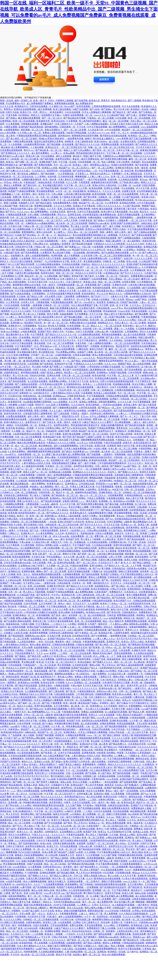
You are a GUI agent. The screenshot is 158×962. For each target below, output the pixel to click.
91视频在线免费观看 (76, 735)
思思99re (40, 545)
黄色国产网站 (89, 717)
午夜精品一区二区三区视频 (100, 118)
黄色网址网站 (28, 814)
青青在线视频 (56, 799)
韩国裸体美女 (121, 627)
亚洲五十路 (144, 524)
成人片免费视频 (72, 255)
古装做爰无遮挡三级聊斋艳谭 (37, 413)
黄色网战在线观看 (30, 372)
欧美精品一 (92, 481)
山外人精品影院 (75, 630)
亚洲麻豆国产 (47, 124)
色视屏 (45, 366)
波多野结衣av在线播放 (75, 410)
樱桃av (39, 571)
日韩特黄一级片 (44, 475)
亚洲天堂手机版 (113, 893)
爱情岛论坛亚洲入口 (100, 173)
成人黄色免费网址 (40, 153)
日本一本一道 (15, 592)
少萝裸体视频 (43, 302)
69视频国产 (84, 279)
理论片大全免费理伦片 (19, 834)
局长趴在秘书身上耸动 (21, 209)
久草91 (95, 905)
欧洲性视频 (57, 255)
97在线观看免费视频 (54, 884)
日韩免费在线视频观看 (11, 150)
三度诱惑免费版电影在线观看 (106, 106)
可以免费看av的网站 (66, 352)
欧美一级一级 (37, 516)
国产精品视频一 (49, 173)
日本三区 (78, 875)
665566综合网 (31, 928)
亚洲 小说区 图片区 (33, 893)
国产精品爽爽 (142, 314)
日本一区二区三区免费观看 (28, 437)
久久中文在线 (48, 910)
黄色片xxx (29, 150)
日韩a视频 (95, 451)
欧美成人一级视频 (9, 258)
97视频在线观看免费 (16, 214)
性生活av (42, 326)
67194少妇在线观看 (9, 349)
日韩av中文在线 (118, 589)
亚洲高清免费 (139, 934)
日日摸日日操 (15, 396)
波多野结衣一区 (21, 709)
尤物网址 (25, 349)
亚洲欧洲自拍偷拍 (34, 220)
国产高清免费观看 (30, 252)
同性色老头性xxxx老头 (147, 946)
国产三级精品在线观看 (145, 232)
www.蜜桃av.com (63, 249)
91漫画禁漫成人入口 (29, 188)
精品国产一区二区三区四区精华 (137, 130)
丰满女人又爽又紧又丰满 (82, 486)
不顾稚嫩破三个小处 (10, 194)
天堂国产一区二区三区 (42, 355)
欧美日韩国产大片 (123, 600)
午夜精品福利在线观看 (133, 943)
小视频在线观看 (62, 685)
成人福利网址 (134, 241)
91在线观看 (29, 858)
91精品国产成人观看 (50, 299)
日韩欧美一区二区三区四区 (56, 305)
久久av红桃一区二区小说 (73, 826)
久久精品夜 (22, 481)
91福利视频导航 (111, 217)
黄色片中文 (145, 741)
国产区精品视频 (44, 814)
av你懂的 (20, 539)
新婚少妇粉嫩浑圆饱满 (112, 425)
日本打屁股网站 (62, 226)
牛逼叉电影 (11, 115)
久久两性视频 (28, 545)
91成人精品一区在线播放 (18, 337)
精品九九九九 (116, 293)
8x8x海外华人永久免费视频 (41, 659)
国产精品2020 (7, 235)
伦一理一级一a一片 (47, 235)
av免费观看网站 (12, 130)
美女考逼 (90, 817)
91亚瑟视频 (33, 364)
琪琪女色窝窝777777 (90, 510)
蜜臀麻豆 (138, 829)
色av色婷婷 (133, 814)
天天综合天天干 (106, 562)
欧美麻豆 (100, 817)
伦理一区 (19, 223)
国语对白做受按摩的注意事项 (49, 141)
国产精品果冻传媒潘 (82, 244)
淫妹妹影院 (51, 431)
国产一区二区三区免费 (75, 130)
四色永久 (108, 627)
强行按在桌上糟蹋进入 (103, 138)
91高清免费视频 (99, 279)
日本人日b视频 (8, 574)
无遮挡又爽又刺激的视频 (27, 273)
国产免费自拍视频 (43, 165)
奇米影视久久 (129, 226)
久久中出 (131, 820)
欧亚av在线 (87, 750)
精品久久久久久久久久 (144, 156)
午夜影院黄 (125, 910)
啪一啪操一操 (113, 802)
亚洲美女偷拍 (45, 685)
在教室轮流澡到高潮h (119, 805)
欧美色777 (105, 603)
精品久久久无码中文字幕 (28, 168)
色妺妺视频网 (66, 314)
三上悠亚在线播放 (26, 641)
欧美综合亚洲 (73, 679)
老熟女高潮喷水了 (54, 130)
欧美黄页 (101, 302)
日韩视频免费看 (48, 214)
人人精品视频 (37, 147)
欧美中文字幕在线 (22, 820)
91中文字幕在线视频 (97, 127)
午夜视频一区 (39, 779)
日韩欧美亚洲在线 (76, 396)
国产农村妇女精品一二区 (85, 171)
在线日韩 (10, 168)
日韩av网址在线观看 (97, 530)
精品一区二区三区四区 (55, 864)
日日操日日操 (36, 793)
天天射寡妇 (130, 753)
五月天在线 (100, 521)
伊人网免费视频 (123, 422)
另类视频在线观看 (30, 124)
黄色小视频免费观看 (136, 595)
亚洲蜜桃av (102, 372)
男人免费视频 (84, 600)
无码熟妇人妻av (125, 679)
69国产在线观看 (35, 864)
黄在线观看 (40, 343)
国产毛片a (10, 211)
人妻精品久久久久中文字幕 (14, 536)
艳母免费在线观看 (45, 390)
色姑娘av (34, 486)
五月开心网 (6, 709)
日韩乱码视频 (149, 185)
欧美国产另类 (73, 539)
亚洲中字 (121, 539)
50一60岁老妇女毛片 (39, 393)
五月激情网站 (148, 214)
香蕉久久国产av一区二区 (20, 469)
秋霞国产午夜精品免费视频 (21, 191)
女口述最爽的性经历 (30, 548)
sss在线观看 (134, 127)
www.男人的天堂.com (43, 510)
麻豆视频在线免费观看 (29, 118)
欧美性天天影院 (115, 369)
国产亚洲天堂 (54, 229)
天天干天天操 (96, 314)
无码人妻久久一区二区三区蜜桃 (130, 323)
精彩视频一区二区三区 (32, 130)
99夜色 (67, 802)
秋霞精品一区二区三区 (125, 481)
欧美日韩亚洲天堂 (143, 443)
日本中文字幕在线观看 (88, 211)
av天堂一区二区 (64, 191)
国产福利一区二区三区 (144, 545)
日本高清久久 (136, 387)
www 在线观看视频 (113, 618)
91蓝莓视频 (98, 247)
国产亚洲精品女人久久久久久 (15, 153)
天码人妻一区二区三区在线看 (76, 375)
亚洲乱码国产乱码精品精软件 (125, 223)
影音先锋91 (129, 326)
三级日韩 (126, 799)
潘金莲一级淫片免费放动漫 (86, 159)
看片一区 (138, 694)
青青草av (8, 109)
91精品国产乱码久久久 (12, 270)
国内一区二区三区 (123, 662)
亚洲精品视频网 (48, 872)
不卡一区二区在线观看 (68, 200)
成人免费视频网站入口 (38, 712)
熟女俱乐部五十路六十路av (19, 788)
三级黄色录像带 (84, 287)
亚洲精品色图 (150, 247)
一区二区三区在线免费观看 (126, 343)
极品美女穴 (137, 890)
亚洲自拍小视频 (102, 793)
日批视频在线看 (123, 872)
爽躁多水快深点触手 (103, 653)
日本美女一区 (79, 583)
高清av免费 (47, 852)
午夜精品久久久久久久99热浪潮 (109, 244)
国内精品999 (64, 135)
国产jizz (109, 519)
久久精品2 (70, 589)
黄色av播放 (50, 457)
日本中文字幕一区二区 (127, 150)
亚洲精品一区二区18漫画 (12, 878)
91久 (18, 861)
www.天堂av (117, 308)
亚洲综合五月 (52, 147)
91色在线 (36, 723)
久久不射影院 (111, 706)
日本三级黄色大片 (64, 124)
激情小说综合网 (44, 232)
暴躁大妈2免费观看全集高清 (64, 308)
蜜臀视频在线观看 (126, 615)
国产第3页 (71, 691)
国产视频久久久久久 (128, 472)
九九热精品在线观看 (128, 179)
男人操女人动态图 (80, 226)
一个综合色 (60, 390)
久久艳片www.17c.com (99, 132)
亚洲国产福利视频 (45, 735)
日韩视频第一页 (141, 440)
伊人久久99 (102, 293)
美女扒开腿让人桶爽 (142, 384)
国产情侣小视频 (89, 560)
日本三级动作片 (74, 282)
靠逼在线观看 (41, 671)
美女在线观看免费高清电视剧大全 (89, 235)
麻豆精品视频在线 (19, 483)
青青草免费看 (139, 858)
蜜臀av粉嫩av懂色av (26, 618)
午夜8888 (5, 849)
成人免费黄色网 (105, 902)
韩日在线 (66, 498)
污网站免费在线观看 (23, 141)
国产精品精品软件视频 (74, 118)
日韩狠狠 (95, 346)
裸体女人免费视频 (13, 185)
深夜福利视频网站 (107, 402)
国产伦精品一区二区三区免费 (14, 638)
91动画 (18, 235)
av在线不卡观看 (26, 404)
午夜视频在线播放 (115, 498)
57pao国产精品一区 (131, 466)
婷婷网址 (141, 615)
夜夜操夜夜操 (57, 577)
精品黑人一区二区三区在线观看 (80, 372)
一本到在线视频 (110, 782)
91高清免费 (125, 650)
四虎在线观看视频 (123, 653)
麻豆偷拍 (5, 147)
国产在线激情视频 (128, 782)
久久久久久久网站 (63, 206)
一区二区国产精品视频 (114, 317)
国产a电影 (132, 112)
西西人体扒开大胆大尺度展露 (46, 258)
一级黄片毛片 (140, 688)
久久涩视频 (90, 852)
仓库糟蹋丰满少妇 (118, 542)
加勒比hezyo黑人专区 (107, 691)
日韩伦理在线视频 (101, 729)
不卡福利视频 (32, 872)
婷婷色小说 (129, 618)
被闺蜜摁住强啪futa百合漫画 (27, 285)
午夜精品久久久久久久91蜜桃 (88, 364)
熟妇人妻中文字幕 (135, 498)
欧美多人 (87, 384)
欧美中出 (94, 381)
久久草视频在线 (66, 173)
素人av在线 (152, 858)
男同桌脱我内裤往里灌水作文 (91, 153)
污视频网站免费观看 (14, 504)
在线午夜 (148, 829)
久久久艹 (38, 884)
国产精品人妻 (150, 691)
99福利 (135, 773)
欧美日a (125, 641)
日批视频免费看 (116, 495)
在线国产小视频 (85, 352)
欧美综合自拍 (58, 121)
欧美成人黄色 (130, 404)
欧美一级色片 (64, 422)
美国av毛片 (44, 785)
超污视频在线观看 (13, 340)
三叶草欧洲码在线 (85, 694)
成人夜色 (10, 135)
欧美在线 (66, 636)
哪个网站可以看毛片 (93, 893)
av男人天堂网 (71, 220)
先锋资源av (14, 729)
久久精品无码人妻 (40, 542)
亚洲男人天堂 (25, 767)
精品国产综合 (39, 279)
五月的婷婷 (6, 287)
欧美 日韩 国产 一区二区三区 (84, 267)
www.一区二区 (94, 735)
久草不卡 (73, 829)
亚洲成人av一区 (42, 460)
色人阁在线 (139, 662)
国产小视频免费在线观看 (65, 407)
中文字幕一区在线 (67, 162)
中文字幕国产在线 (81, 545)
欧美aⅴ (59, 910)
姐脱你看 (4, 217)
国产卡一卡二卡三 (129, 416)
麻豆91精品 (137, 852)
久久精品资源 (30, 717)
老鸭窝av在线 (52, 545)
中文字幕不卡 (39, 229)
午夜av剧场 (24, 542)
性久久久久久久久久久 (52, 796)
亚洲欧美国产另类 (48, 162)
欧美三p (148, 852)
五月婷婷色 (31, 320)
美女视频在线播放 (92, 261)
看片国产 (66, 369)
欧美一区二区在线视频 (139, 118)
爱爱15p (21, 501)
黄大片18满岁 (76, 527)
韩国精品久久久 (106, 323)
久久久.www (23, 211)
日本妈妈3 (63, 399)
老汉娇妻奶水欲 (47, 352)
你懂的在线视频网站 (92, 627)
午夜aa (25, 764)
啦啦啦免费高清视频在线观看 (43, 481)
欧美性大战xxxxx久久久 (54, 630)
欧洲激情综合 (108, 346)
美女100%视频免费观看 (113, 954)
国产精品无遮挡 (44, 203)
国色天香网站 (79, 498)
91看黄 (147, 586)
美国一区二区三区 (65, 273)
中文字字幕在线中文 (87, 340)
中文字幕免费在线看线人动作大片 (21, 378)
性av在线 (134, 211)
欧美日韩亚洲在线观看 (105, 238)
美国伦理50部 (149, 241)
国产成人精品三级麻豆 (30, 560)
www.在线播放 (60, 402)
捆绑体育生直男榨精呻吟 (111, 361)
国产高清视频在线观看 (89, 808)
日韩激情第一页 (81, 896)
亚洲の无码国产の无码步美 (71, 521)
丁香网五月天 (105, 677)
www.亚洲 (50, 404)
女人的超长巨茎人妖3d (101, 767)
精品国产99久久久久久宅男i (74, 188)
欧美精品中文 (22, 106)
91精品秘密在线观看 (102, 600)
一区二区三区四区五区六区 (73, 147)
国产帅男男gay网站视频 (34, 738)
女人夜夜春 (111, 551)
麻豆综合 (4, 934)
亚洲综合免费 (54, 375)
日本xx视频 (57, 194)
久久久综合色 (35, 267)
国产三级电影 (104, 285)
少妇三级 (86, 247)
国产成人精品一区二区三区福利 (22, 138)
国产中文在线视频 (53, 823)
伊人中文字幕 (143, 188)
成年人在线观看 (64, 156)
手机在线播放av (54, 557)
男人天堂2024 (109, 665)
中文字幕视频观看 (96, 396)
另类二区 (51, 562)
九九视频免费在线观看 (122, 200)
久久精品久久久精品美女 (28, 630)
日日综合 (104, 867)
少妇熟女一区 (99, 758)
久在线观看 (96, 226)
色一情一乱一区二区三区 (144, 255)
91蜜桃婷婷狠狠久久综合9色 (138, 293)
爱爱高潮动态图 (25, 829)
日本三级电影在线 (84, 141)
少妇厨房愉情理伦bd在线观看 (27, 434)
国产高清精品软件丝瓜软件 (113, 887)
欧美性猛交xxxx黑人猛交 (12, 156)
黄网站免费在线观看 (29, 299)
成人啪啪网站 (47, 486)
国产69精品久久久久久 (146, 144)
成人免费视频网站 (118, 127)
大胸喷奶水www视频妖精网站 (117, 156)
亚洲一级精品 (7, 425)
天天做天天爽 (54, 636)
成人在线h (114, 141)
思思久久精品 (119, 229)
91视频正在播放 (31, 340)
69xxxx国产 (70, 106)
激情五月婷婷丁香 (98, 349)
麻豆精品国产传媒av (88, 703)
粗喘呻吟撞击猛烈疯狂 (86, 492)
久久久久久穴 (34, 744)
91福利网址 (91, 489)
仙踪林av (77, 954)
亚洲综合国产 (77, 785)
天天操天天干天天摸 (78, 381)
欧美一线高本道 (135, 823)
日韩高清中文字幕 (24, 247)
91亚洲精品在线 (111, 273)
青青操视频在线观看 (133, 788)
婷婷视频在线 (25, 925)
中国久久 (66, 837)
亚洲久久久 (52, 913)
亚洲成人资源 (11, 299)
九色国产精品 (150, 273)
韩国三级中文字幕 (92, 156)
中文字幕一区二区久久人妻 (77, 185)
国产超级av (107, 109)
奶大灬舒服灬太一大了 (104, 656)
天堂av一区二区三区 (34, 715)
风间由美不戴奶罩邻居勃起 (75, 320)
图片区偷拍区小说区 (34, 524)
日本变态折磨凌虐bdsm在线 (39, 539)
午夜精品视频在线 (134, 495)
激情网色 (5, 311)
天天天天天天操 (112, 524)
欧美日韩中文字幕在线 (32, 457)
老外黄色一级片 (30, 194)
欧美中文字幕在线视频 (129, 949)
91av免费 (4, 793)
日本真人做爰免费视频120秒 (94, 258)
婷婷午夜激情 (25, 358)
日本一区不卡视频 (52, 434)
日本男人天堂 (28, 302)
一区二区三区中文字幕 (140, 220)
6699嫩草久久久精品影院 (100, 410)
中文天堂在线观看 (41, 311)
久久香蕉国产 (116, 258)
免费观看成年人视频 (141, 808)
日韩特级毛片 (52, 832)
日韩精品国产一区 (121, 908)
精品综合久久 (65, 235)
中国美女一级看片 (80, 413)
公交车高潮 (149, 153)
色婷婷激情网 (31, 951)
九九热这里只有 (96, 130)
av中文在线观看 (113, 130)
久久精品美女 (109, 539)
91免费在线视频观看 (125, 390)
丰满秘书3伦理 (48, 200)
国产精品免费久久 (118, 744)
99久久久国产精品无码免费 (21, 264)
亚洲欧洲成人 (70, 732)
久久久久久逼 (7, 106)
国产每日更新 (90, 197)
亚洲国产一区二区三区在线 (100, 843)
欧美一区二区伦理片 (43, 741)
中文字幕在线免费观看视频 (141, 229)
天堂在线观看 (54, 369)
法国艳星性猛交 (12, 372)
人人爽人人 (56, 153)
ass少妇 (40, 241)
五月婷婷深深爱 (66, 176)
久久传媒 (114, 834)
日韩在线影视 (103, 308)
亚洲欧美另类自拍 (124, 168)
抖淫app (8, 182)
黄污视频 (106, 568)
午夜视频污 (117, 173)
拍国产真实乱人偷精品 (51, 372)
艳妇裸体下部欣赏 (33, 323)
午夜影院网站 (145, 448)
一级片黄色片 (102, 387)
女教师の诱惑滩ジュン (70, 358)
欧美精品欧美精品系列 (89, 580)
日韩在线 (77, 641)
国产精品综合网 (74, 893)
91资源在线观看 (138, 717)
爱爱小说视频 (11, 203)
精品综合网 (16, 314)
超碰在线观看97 (70, 258)
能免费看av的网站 (58, 381)
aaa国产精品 (140, 299)
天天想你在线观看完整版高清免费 (64, 293)
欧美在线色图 (99, 375)
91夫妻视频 (72, 121)
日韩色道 (111, 615)
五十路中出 (133, 951)
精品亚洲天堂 (123, 346)
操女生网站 (62, 890)
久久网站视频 (51, 276)
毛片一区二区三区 (63, 165)
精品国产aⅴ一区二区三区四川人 (75, 168)
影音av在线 (132, 261)
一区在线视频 (79, 252)
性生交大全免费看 (95, 791)
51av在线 (45, 504)
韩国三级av (104, 946)
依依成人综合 (148, 197)
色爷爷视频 (59, 182)
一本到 (62, 241)
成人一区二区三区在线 (26, 445)
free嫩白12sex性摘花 (107, 671)
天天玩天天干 (80, 603)
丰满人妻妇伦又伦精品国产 (71, 179)
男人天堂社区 (13, 814)
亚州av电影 (142, 834)
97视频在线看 (75, 656)
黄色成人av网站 (65, 677)
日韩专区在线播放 (39, 106)
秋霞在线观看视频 (21, 557)
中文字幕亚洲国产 (24, 346)
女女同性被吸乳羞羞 (147, 191)
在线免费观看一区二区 (81, 115)
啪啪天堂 (119, 621)
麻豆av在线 (25, 779)
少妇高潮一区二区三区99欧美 (24, 159)
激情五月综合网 (61, 814)
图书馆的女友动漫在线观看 (113, 135)
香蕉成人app (139, 937)
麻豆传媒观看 (106, 209)
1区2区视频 (123, 121)
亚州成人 (33, 764)
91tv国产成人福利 (31, 910)
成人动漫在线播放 (17, 282)
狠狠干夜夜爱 (54, 767)
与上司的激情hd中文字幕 (57, 261)
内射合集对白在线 (31, 200)
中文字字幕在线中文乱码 (75, 647)
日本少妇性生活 (108, 679)
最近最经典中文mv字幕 (17, 334)
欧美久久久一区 (31, 197)
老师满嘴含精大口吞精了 (135, 530)
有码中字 (40, 404)
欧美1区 (40, 662)
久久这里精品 (116, 340)
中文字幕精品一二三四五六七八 (51, 624)
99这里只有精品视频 (76, 132)
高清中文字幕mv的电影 (121, 434)
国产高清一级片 (59, 615)
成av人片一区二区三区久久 (52, 387)
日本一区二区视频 (49, 197)
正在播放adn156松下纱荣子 (31, 565)
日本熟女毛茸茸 (58, 211)
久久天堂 (51, 209)
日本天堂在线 (86, 445)
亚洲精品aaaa (59, 396)
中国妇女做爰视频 (79, 565)
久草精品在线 (97, 519)
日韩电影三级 (44, 697)
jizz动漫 (137, 185)
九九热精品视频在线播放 (48, 264)
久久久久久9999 (149, 872)
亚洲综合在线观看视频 (25, 109)
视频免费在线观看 (61, 270)
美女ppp (144, 179)
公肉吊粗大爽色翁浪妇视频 (77, 194)
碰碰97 (88, 138)
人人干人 (150, 539)
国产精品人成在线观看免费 (114, 510)
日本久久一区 (134, 469)
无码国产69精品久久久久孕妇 (40, 598)
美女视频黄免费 (107, 516)
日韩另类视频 (96, 443)
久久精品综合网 (13, 580)
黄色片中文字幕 (64, 954)
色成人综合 (21, 267)
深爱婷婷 (23, 393)
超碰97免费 (64, 431)
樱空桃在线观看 (58, 908)
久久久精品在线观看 (25, 840)
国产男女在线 (12, 805)
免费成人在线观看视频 (127, 290)
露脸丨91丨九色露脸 (124, 328)
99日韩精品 (24, 115)
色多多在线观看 (75, 311)
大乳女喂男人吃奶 (53, 296)
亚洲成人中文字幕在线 (84, 206)
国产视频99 (65, 276)
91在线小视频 (100, 448)
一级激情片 (107, 454)
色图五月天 (56, 542)
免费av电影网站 (78, 858)
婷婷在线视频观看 (142, 551)
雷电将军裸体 (84, 659)
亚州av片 (126, 700)
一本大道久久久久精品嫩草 (97, 709)
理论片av (62, 214)
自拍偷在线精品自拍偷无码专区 (16, 244)
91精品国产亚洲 (12, 252)
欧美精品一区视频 (25, 428)
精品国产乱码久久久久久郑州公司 (89, 249)
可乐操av (70, 331)
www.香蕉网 (122, 138)
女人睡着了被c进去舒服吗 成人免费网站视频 (64, 454)
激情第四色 (95, 872)
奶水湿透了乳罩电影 (69, 440)
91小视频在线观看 (31, 568)
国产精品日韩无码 (59, 527)
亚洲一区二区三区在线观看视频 (126, 176)
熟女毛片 (144, 211)
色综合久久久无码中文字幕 (88, 273)
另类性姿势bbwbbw (9, 548)
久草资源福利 (144, 753)
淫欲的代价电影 (38, 375)
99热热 (94, 209)
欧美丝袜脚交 (57, 112)
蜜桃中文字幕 (69, 554)
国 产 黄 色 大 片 (123, 562)
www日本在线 (111, 910)
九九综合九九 (39, 171)
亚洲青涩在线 (74, 214)
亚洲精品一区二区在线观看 (87, 682)
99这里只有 (117, 489)
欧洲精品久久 (94, 191)
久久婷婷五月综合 (9, 694)
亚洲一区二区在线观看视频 (88, 621)
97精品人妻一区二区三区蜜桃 (37, 226)
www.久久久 (100, 115)
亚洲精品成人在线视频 (60, 472)
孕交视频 (101, 527)
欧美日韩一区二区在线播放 (103, 320)
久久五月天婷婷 (85, 934)
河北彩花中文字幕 (36, 916)
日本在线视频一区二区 (134, 407)
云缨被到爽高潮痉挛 (32, 179)
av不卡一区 (135, 252)
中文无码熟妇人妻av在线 (116, 270)
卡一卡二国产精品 (71, 361)
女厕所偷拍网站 (34, 922)
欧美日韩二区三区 (67, 600)
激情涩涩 (102, 624)
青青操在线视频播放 (112, 334)
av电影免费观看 (29, 331)
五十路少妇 (147, 366)
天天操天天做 (38, 557)
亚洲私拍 (10, 407)
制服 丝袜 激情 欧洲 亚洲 (129, 656)
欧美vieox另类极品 (10, 331)
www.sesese (140, 410)
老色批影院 (122, 478)
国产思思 (66, 437)
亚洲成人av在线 (50, 168)
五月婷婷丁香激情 (110, 741)
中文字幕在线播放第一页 (111, 171)
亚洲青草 (66, 244)
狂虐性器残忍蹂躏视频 (56, 709)
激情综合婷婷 (8, 861)
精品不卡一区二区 (35, 431)
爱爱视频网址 (127, 217)
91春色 (41, 717)
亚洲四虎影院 (134, 589)
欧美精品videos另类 (96, 612)
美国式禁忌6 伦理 (71, 416)
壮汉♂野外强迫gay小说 (45, 346)
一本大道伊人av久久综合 (46, 358)
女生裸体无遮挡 (128, 141)
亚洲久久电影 (131, 560)
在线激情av (55, 244)
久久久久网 (71, 182)
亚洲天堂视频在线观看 (128, 214)
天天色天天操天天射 (146, 147)
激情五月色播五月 (57, 881)
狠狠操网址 (73, 758)
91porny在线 (124, 311)
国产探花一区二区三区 (103, 150)
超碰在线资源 (45, 182)
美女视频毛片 (111, 750)
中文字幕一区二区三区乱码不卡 (61, 662)
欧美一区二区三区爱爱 (78, 390)
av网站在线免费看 (115, 837)
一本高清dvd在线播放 (111, 404)
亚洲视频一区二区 (101, 890)
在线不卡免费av (90, 516)
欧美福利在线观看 (102, 287)
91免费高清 (45, 252)
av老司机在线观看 (43, 407)
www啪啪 (69, 238)
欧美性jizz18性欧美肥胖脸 (98, 229)
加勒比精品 (146, 223)
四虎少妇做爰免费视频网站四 (102, 949)
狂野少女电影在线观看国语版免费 (117, 381)
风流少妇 (149, 463)
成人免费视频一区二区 (93, 814)
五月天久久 (116, 583)
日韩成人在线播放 (100, 299)
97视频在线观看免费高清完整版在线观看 (36, 135)
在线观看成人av (136, 349)
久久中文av (135, 305)
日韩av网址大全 (41, 244)
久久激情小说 (56, 106)
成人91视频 (37, 328)
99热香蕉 (98, 750)
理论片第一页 (59, 878)
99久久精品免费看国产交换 (84, 305)
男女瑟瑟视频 (64, 665)
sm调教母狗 (151, 788)
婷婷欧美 (69, 141)
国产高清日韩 (114, 612)
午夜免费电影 (126, 750)
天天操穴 (8, 738)
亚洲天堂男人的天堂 (137, 685)
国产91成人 (132, 115)
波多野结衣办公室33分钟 (121, 846)
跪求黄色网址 (106, 481)
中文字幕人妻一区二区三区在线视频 (124, 153)
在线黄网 (81, 843)
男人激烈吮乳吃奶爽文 (90, 121)
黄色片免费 (53, 314)
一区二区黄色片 (16, 320)
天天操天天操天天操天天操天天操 (127, 124)
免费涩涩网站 (71, 744)
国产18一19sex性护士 (85, 302)
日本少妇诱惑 (123, 162)
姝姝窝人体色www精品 (114, 469)
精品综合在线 (143, 390)
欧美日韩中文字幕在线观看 (114, 211)
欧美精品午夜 (69, 595)
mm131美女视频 (8, 132)
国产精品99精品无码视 (86, 548)
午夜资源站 (144, 209)
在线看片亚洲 (129, 191)
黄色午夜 (71, 211)
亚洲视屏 (111, 445)
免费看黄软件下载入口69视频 (101, 928)
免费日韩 (17, 197)
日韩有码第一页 (47, 492)
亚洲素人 (36, 679)
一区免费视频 (92, 887)
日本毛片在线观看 (53, 328)
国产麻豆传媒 (112, 504)
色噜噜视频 (6, 229)
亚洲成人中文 (45, 425)
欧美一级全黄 (142, 168)
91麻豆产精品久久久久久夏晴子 (98, 422)
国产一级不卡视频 (112, 226)
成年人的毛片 (149, 422)
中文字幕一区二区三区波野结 (49, 811)
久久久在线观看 (95, 788)
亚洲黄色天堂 (113, 641)
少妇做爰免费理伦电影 (34, 144)
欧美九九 (4, 209)
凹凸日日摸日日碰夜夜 (21, 261)
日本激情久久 (100, 846)
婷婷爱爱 (27, 460)
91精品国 (68, 366)
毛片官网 (104, 305)
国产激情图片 (90, 937)
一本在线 (51, 521)
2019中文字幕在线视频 (64, 905)
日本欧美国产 (101, 592)
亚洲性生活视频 (112, 188)
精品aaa (130, 299)
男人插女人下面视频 (116, 820)
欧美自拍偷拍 (85, 662)
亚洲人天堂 (76, 261)
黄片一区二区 (62, 486)
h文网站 (72, 624)
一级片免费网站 (38, 483)
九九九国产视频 (74, 805)
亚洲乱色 (30, 390)
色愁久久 (93, 715)
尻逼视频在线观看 (122, 384)
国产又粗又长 (49, 422)
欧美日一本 (23, 516)
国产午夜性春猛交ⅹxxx (42, 349)
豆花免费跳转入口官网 (12, 276)
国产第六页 (148, 437)
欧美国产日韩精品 (110, 574)
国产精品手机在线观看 (65, 580)
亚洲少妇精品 (96, 565)
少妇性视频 (9, 630)
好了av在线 (6, 776)
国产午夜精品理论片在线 (83, 671)
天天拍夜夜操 (151, 884)
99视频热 (102, 764)
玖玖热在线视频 (121, 811)
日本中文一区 (132, 533)
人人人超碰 (65, 481)
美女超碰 (95, 741)
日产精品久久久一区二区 (116, 565)
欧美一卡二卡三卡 (120, 132)
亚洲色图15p (53, 279)
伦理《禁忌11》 (41, 112)
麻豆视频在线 (45, 445)
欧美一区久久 (24, 574)
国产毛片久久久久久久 (131, 273)
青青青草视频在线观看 (33, 580)
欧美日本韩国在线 (100, 589)
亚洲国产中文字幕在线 (142, 805)
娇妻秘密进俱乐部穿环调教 (85, 135)
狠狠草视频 (79, 489)
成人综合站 (96, 940)
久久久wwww (19, 744)
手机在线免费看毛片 (25, 653)
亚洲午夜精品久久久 (14, 422)
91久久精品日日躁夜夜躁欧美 (133, 913)
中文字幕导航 (7, 685)
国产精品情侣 (104, 598)
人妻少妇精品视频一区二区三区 (16, 510)
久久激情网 (93, 603)
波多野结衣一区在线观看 (59, 171)
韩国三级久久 (123, 817)
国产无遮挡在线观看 (142, 235)
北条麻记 (8, 633)
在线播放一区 (37, 931)
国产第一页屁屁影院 (111, 580)
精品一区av (108, 621)
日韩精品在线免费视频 (63, 644)
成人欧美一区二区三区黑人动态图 (111, 352)
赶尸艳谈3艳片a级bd (129, 182)
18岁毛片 (10, 940)
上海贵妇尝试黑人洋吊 (127, 931)
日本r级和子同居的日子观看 (116, 682)
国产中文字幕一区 (41, 820)
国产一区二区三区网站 (102, 168)
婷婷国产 (39, 261)
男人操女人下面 (80, 697)
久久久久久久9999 (135, 244)
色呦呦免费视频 (103, 694)
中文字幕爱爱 (37, 334)
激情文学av (113, 697)
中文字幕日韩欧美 (121, 890)
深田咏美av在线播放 (137, 568)
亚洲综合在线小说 (108, 688)
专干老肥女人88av (32, 583)
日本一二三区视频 (34, 934)
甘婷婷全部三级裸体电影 (102, 413)
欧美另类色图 (27, 589)
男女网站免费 (42, 498)
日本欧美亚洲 (86, 220)
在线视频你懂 (51, 241)
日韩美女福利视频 (82, 355)
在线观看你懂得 (74, 943)
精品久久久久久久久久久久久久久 (109, 264)
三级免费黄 (69, 296)
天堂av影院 (141, 723)
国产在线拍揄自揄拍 (29, 843)
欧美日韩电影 (25, 317)
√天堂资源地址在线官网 (51, 384)
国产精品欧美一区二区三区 (48, 150)
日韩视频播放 (30, 326)
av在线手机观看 (14, 881)
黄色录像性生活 (148, 931)
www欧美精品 (20, 867)
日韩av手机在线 (117, 732)
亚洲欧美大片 (15, 326)
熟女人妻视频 (108, 162)
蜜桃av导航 (95, 665)
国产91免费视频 (99, 636)
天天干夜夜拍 (34, 609)
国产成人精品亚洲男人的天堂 (48, 317)
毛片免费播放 (81, 314)
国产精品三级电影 (142, 562)
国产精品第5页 (135, 887)
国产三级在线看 (62, 413)
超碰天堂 (76, 422)
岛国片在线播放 (41, 925)
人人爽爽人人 (121, 755)
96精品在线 (30, 732)
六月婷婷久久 (7, 492)
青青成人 (13, 843)
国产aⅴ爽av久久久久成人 (18, 171)
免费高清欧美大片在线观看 (83, 323)
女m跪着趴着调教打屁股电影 (37, 402)
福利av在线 (49, 890)
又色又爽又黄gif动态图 (138, 598)
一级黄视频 (36, 305)
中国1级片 (124, 276)
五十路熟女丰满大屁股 (71, 197)
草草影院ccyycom (104, 483)
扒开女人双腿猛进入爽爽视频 (96, 112)
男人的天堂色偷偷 (94, 785)
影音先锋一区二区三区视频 (26, 796)
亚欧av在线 (41, 758)
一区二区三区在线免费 (80, 653)
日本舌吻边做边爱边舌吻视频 (128, 355)
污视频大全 (96, 571)
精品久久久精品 (25, 706)
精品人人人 (96, 326)
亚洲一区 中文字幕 (119, 305)
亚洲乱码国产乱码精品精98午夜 (142, 264)
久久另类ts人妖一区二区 (29, 132)
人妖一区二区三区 (94, 270)
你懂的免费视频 (25, 410)
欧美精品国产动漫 (52, 437)
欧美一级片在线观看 (51, 361)
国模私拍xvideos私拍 (99, 223)
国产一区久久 (39, 913)
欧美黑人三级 (148, 527)
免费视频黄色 (83, 296)
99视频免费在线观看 (17, 899)
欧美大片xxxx (60, 507)
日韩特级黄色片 (130, 612)
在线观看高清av (102, 586)
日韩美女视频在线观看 (64, 843)
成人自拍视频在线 (116, 527)
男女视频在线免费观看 (76, 577)
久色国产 (78, 124)
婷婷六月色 (58, 331)
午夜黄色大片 (131, 922)
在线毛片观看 (133, 709)
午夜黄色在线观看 (135, 677)
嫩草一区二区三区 (138, 159)
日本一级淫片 (49, 285)
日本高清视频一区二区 (89, 162)
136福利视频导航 (63, 355)
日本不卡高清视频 (85, 331)
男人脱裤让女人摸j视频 (146, 846)
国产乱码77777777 (100, 296)
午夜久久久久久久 (41, 834)
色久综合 (97, 700)
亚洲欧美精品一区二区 (139, 431)
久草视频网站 (39, 293)
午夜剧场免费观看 (49, 530)
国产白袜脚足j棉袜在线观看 (115, 252)
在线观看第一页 (135, 674)
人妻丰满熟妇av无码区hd (16, 644)
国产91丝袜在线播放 (20, 293)
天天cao (85, 416)
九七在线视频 (15, 144)
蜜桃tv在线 (148, 372)
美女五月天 (12, 328)
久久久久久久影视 (111, 191)
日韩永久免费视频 (78, 217)
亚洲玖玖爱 (100, 445)
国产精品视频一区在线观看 (60, 144)
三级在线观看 (35, 419)
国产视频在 (20, 656)
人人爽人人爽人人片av (98, 176)
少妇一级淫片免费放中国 (72, 817)
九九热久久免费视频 (21, 849)
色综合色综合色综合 (107, 358)
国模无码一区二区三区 (113, 849)
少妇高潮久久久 (78, 530)
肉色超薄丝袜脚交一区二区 (19, 507)
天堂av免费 (27, 647)
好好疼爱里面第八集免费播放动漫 (99, 214)
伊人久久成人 (132, 361)
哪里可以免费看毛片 (147, 226)
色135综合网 (32, 527)
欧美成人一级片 (81, 165)
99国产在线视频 (80, 109)
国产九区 (34, 530)
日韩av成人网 (102, 331)
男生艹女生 (64, 560)
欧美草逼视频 (84, 106)
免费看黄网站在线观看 (142, 276)
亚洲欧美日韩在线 (146, 875)
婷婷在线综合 (30, 396)
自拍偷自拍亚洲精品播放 (136, 340)
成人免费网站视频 (22, 229)
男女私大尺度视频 (57, 326)
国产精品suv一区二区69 (109, 407)
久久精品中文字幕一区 (19, 489)
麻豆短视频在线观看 (10, 200)
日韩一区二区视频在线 (102, 390)
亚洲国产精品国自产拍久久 (61, 638)
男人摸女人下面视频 (40, 495)
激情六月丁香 (96, 913)
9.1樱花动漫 (82, 349)
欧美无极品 (12, 358)
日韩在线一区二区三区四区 (133, 399)
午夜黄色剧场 (98, 779)
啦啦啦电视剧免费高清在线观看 (95, 738)
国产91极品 (40, 209)
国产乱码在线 (119, 598)
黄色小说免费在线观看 (28, 791)
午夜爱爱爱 (84, 182)
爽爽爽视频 (80, 176)
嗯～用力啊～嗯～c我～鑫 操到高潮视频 (20, 361)
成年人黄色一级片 (124, 232)
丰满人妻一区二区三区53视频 (123, 448)
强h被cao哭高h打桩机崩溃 (51, 138)
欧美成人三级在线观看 (105, 393)
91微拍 (66, 115)
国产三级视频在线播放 (129, 238)
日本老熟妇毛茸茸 (81, 636)
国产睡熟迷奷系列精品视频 (141, 644)
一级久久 (136, 422)
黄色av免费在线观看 (102, 355)
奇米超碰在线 (110, 311)
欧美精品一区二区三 (138, 135)
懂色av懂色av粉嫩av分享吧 (98, 908)
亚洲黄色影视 (125, 551)
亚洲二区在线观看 (66, 209)
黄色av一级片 (65, 603)
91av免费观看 (133, 317)
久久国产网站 (13, 937)
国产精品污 (119, 767)
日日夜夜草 (5, 884)
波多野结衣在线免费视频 (143, 346)
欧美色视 (12, 513)
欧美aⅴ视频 (69, 153)
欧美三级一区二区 (38, 899)
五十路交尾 (108, 437)
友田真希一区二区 (149, 571)
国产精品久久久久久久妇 (87, 144)
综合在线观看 (110, 571)
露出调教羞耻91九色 (143, 521)
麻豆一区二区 (109, 121)
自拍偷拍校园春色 (63, 741)
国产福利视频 (47, 159)
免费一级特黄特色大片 (98, 583)
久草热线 (146, 949)
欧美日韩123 (41, 773)
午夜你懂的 (96, 507)
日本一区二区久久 (19, 793)
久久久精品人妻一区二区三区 (52, 217)
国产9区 (46, 703)
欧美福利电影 (26, 943)
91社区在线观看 (73, 112)
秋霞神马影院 (48, 273)
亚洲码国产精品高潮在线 (31, 127)
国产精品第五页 (116, 630)
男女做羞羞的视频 (28, 399)
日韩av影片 (123, 358)
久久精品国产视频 (148, 261)
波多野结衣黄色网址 (84, 466)
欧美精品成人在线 (140, 925)
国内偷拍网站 (52, 127)
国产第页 (68, 823)
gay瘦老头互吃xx (137, 861)
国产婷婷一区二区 (86, 554)
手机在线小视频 (17, 527)
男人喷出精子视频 (61, 252)
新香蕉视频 (90, 285)
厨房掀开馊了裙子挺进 (125, 209)
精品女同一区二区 (34, 276)
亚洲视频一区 (106, 501)
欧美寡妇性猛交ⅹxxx (75, 796)
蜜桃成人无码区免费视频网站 (29, 855)
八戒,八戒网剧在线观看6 (96, 124)
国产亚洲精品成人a (131, 267)
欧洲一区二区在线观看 (24, 121)
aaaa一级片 (5, 249)
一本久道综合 (62, 510)
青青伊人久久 (132, 630)
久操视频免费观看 (71, 574)
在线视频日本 (17, 255)
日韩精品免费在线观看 (117, 396)
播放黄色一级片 (63, 641)
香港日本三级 (33, 156)
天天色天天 (149, 173)
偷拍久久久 (27, 761)
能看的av (29, 270)
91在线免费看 (65, 922)
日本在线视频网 (12, 817)
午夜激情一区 (8, 267)
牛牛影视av (88, 805)
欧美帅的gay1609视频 (124, 501)
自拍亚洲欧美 (80, 191)
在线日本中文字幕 (76, 878)
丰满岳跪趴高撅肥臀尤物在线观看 (17, 773)
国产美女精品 (29, 235)
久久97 (9, 355)
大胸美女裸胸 (11, 127)
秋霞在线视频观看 (126, 723)
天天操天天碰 (15, 226)
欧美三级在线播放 (62, 109)
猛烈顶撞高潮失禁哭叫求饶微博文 (18, 949)
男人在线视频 (41, 943)
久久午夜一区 (136, 720)
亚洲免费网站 (48, 791)
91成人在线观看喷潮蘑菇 (50, 448)
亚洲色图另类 (42, 589)
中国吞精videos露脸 (148, 922)
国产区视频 (91, 773)
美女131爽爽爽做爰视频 (35, 881)
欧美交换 (129, 171)
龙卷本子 (4, 159)
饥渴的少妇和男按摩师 (122, 165)
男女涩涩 (130, 849)
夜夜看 (118, 486)
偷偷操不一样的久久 (42, 902)
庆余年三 (112, 472)
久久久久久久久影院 (21, 311)
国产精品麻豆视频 (73, 317)
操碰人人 (68, 150)
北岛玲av (150, 489)
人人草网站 (41, 176)
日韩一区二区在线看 (134, 489)
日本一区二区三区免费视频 (23, 217)
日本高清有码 (150, 706)
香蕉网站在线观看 (110, 144)
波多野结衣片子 (33, 422)
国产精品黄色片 (16, 598)
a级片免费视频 (44, 109)
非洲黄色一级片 (108, 703)
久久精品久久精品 (112, 700)
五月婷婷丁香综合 (69, 870)
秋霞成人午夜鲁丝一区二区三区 (41, 600)
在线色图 (52, 176)
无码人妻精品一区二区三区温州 (124, 279)
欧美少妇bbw (101, 141)
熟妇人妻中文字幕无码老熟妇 (119, 314)
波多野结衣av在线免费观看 (95, 720)
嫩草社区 (146, 279)
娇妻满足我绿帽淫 (149, 150)
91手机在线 (23, 530)
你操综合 (86, 264)
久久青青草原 (112, 203)
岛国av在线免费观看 (65, 349)
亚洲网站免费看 (53, 931)
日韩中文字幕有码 (15, 846)
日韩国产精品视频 (129, 302)
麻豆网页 (39, 832)
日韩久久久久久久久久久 (109, 206)
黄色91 (100, 829)
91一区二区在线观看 (129, 378)
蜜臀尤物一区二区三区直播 (106, 419)
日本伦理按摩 (135, 372)
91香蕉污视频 (28, 624)
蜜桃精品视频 (96, 478)
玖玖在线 (23, 478)
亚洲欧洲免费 (84, 209)
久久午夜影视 (13, 545)
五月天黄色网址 (62, 706)
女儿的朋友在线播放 (37, 381)
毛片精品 (77, 776)
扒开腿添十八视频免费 (117, 220)
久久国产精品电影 (131, 197)
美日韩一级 (137, 682)
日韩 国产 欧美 (15, 928)
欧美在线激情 (127, 144)
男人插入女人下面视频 (34, 314)
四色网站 (111, 753)
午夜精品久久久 (124, 440)
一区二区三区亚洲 (92, 317)
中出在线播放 (48, 156)
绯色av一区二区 (119, 603)
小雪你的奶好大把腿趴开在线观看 (104, 366)
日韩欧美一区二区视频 (109, 197)
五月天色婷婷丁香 (48, 603)
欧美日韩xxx (60, 656)
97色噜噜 (60, 682)
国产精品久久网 (43, 270)
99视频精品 (51, 717)
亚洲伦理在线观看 (66, 562)
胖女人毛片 (12, 478)
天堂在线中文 (43, 858)
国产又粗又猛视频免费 (140, 138)
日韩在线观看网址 (72, 328)
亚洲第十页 (117, 922)
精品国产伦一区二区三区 (91, 203)
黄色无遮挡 (92, 501)
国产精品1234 (110, 747)
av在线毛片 (66, 545)
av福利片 (69, 811)
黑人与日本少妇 (122, 109)
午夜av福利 (52, 440)
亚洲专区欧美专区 (13, 413)
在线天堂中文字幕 (90, 679)
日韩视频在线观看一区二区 (70, 285)
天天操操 (21, 296)
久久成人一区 (74, 627)
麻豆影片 (77, 156)
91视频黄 (4, 241)
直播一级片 (120, 685)
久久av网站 (26, 805)
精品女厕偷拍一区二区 (140, 867)
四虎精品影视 (79, 481)
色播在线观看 (46, 928)
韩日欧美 (12, 606)
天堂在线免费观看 (69, 846)
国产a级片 (141, 849)
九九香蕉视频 (13, 124)
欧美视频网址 (78, 612)
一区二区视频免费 (93, 469)
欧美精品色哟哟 (128, 203)
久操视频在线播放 (13, 858)
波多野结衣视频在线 (35, 846)
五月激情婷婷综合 (73, 384)
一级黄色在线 (74, 241)
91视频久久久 (90, 946)
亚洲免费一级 (15, 802)
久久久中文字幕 (68, 504)
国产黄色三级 (15, 460)
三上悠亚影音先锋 (102, 384)
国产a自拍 (95, 109)
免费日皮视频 (76, 925)
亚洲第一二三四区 (58, 653)
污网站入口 (63, 267)
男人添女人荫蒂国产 (90, 870)
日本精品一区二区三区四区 (58, 466)
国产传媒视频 (94, 454)
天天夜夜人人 (82, 173)
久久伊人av (82, 443)
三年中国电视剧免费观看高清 (112, 463)
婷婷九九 (35, 115)
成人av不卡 (141, 326)
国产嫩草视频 (26, 165)
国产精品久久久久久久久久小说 (61, 334)
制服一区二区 (95, 147)
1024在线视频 (47, 249)
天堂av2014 (21, 940)
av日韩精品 (64, 469)
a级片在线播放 (149, 287)
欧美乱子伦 (26, 112)
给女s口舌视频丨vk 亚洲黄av (121, 249)
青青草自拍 (122, 428)
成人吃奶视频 (45, 396)
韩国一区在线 (140, 513)
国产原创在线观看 (17, 381)
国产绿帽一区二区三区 (26, 162)
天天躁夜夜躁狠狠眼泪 (147, 328)
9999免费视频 (20, 659)
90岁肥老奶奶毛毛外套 (15, 364)
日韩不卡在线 (12, 112)
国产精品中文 (119, 112)
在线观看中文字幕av (51, 115)
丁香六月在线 (118, 299)
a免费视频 (112, 235)
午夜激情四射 (117, 331)
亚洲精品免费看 (75, 881)
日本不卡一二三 (8, 791)
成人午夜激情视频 (93, 311)
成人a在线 (153, 688)
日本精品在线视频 (71, 264)
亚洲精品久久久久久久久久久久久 (90, 472)
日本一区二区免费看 (102, 328)
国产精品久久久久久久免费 (33, 238)
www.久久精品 (130, 881)
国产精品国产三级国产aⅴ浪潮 (87, 437)
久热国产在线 (99, 659)
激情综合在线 (142, 758)
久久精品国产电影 (116, 115)
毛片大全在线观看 (131, 106)
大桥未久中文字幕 (67, 290)
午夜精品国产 (30, 182)
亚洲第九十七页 (24, 407)
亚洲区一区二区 (23, 279)
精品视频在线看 (138, 811)
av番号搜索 (26, 887)
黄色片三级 (47, 744)
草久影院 (36, 366)
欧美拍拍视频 (96, 188)
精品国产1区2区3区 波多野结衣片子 (49, 337)
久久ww (69, 682)
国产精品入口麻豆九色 (61, 875)
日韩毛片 (123, 796)
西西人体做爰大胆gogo (95, 875)
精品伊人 (66, 931)
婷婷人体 (17, 182)
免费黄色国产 (82, 346)
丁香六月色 (145, 416)
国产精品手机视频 (50, 188)
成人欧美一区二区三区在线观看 (72, 223)
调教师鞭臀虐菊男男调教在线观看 (98, 440)
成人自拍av (121, 843)
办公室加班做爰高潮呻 (28, 753)
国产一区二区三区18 (52, 118)
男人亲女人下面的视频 (34, 592)
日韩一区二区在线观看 (73, 229)
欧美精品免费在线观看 (106, 378)
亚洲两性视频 (28, 571)
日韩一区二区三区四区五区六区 (119, 147)
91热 (152, 624)
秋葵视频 (25, 305)
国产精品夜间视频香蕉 (116, 726)
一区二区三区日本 (81, 899)
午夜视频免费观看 (68, 913)
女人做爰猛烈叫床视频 (33, 466)
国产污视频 (80, 366)
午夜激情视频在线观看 (62, 302)
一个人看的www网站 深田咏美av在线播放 (128, 624)
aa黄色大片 (47, 656)
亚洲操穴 (114, 399)
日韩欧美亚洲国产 (84, 238)
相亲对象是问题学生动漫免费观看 (71, 715)
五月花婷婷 (133, 843)
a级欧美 (55, 504)
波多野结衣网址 (63, 159)
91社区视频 (121, 118)
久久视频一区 (125, 185)
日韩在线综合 (119, 568)
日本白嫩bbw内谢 (66, 519)
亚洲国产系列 (45, 331)
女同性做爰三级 (85, 793)
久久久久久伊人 (57, 282)
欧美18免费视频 (22, 355)
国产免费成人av (73, 247)
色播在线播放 (95, 217)
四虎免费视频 (127, 504)
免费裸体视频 (30, 448)
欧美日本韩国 (122, 437)
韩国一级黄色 (107, 232)
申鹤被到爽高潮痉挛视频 (67, 723)
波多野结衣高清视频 (66, 659)
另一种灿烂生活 (70, 747)
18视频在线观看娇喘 (14, 600)
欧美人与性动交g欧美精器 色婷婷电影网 (89, 609)
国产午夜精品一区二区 (86, 633)
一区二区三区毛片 (54, 220)
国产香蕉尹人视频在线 (47, 782)
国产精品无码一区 (32, 185)
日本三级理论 (59, 311)
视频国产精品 (149, 206)
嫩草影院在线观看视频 (141, 396)
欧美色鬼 (10, 428)
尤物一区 (147, 466)
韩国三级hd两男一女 (116, 241)
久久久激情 (9, 539)
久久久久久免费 (60, 609)
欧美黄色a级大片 (55, 483)
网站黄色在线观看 (129, 741)
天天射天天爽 (118, 709)
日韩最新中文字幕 (60, 785)
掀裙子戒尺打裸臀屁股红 (20, 700)
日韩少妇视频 (83, 589)
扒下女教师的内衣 (131, 366)
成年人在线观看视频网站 (37, 255)
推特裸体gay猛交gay (100, 165)
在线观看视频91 (42, 647)
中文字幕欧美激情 (17, 837)
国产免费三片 (56, 366)
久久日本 (60, 533)
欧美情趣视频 (43, 615)
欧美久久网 (128, 893)
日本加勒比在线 (16, 220)
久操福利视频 (149, 238)
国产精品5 (67, 451)
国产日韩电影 (87, 884)
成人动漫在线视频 (113, 940)
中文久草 (46, 937)
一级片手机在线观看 (96, 179)
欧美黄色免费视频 (39, 633)
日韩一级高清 (102, 466)
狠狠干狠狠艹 (54, 416)
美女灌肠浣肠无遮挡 (52, 185)
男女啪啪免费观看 (144, 171)
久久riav (152, 507)
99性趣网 (12, 404)
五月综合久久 (149, 305)
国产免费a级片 (131, 785)
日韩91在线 (139, 761)
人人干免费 (136, 565)
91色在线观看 (15, 665)
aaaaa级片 (15, 726)
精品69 (118, 548)
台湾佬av (136, 910)
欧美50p (10, 162)
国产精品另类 (17, 390)
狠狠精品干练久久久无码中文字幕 (36, 694)
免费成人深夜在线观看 (53, 132)
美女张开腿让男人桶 (124, 902)
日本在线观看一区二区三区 (137, 583)
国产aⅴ (17, 738)
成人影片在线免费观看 (134, 334)
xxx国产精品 (49, 519)
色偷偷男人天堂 (27, 203)
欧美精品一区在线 (140, 109)
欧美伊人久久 (33, 501)
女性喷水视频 (129, 282)
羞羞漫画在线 (13, 624)
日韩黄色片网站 (53, 428)
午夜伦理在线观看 (113, 443)
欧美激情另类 (43, 121)
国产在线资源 (142, 165)
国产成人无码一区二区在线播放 (121, 337)
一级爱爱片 (11, 682)
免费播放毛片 (116, 592)
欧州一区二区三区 (9, 475)
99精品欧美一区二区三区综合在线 (17, 176)
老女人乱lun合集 (61, 536)
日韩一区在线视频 (75, 773)
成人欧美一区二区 (80, 706)
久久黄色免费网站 (16, 451)
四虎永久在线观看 (10, 887)
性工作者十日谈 (55, 238)
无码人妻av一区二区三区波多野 (83, 232)
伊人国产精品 (115, 530)
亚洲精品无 (121, 431)
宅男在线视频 (133, 793)
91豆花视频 (24, 328)
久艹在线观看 (15, 735)
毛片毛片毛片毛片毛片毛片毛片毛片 (58, 340)
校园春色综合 (50, 290)
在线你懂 (112, 179)
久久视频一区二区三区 (106, 276)
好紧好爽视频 (112, 247)
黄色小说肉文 (119, 287)
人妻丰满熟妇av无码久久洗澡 (65, 393)
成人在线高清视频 (142, 364)
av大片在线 (149, 495)
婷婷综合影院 (13, 677)
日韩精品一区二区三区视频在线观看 (28, 521)
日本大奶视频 (39, 562)
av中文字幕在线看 (146, 203)
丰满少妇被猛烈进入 (110, 267)
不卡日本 (81, 127)
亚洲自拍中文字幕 (64, 364)
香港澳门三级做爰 (149, 533)
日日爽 (63, 627)
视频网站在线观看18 (64, 674)
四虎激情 (29, 758)
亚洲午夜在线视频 (71, 434)
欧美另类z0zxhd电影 (122, 694)
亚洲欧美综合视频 (119, 720)
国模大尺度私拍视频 (128, 571)
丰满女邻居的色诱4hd (139, 726)
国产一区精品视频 (122, 899)
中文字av (56, 595)
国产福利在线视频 (91, 574)
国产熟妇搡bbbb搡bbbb (53, 679)
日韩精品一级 (85, 568)
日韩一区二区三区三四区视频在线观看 (112, 255)
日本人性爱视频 (148, 791)
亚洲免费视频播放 (62, 475)
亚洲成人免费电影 (88, 402)
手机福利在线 (7, 290)
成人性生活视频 (94, 796)
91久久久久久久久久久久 (85, 688)
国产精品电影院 (16, 636)
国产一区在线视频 (48, 399)
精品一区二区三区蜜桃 (109, 282)
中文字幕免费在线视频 (107, 864)
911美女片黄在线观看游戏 (60, 621)
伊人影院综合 (83, 674)
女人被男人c (60, 232)
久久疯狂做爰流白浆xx (103, 290)
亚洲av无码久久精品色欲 (104, 185)
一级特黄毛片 (69, 299)
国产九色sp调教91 (82, 150)
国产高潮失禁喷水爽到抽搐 (114, 159)
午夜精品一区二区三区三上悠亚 (102, 650)
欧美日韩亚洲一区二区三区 (136, 548)
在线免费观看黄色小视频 (65, 203)
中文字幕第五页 (143, 381)
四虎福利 (136, 162)
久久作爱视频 (93, 855)
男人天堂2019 (81, 823)
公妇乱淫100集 (21, 633)
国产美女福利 (58, 770)
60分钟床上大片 (131, 668)
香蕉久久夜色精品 (19, 799)
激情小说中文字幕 (126, 445)
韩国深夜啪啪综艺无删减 (64, 463)
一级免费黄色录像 (75, 138)
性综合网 (105, 922)
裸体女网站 (107, 755)
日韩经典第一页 (68, 127)
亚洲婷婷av (55, 498)
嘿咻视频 (36, 489)
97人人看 (56, 712)
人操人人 (83, 913)
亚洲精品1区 (113, 302)
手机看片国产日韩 (149, 773)
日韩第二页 (90, 527)
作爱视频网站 (135, 706)
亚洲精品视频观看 (9, 188)
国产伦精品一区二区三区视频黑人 (42, 688)
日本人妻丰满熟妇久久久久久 (32, 946)
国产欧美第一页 (97, 647)
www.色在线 (112, 779)
